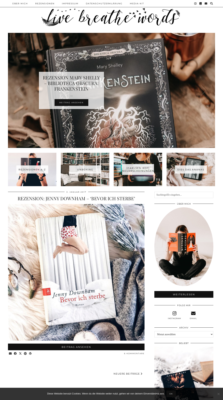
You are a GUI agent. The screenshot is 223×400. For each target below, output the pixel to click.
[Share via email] (10, 353)
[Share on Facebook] (15, 353)
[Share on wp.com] (30, 353)
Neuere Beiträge (128, 373)
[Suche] (211, 3)
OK (171, 394)
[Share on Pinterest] (25, 353)
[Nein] (218, 394)
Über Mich (20, 3)
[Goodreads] (200, 3)
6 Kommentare (134, 353)
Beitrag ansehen (76, 346)
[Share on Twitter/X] (20, 353)
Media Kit (137, 3)
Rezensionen (45, 3)
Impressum (70, 3)
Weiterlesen (184, 294)
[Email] (206, 3)
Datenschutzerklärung (104, 3)
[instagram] (174, 315)
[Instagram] (195, 3)
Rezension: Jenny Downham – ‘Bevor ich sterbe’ (76, 198)
